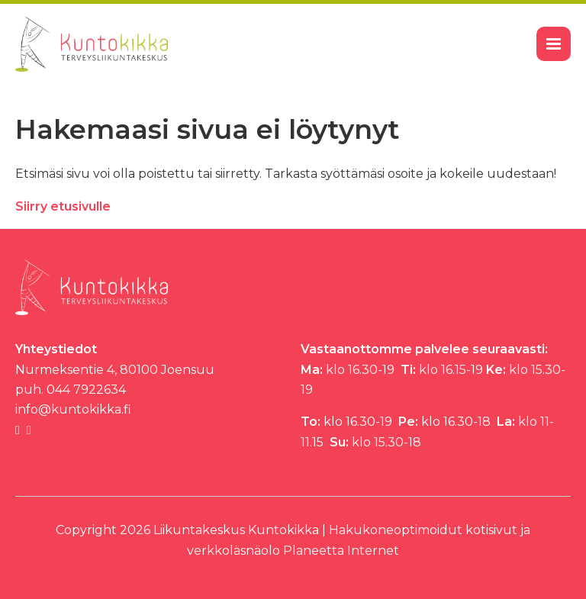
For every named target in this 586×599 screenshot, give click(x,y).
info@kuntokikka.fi (73, 409)
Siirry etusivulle (63, 206)
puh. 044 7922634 (70, 389)
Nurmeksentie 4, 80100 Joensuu (114, 369)
